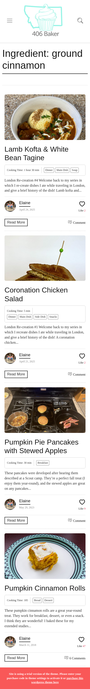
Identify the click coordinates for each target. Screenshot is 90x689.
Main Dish (62, 170)
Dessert (48, 600)
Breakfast (43, 462)
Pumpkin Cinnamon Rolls (44, 588)
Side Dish (40, 316)
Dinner (49, 170)
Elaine (24, 203)
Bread (37, 600)
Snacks (53, 316)
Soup (74, 170)
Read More (16, 222)
